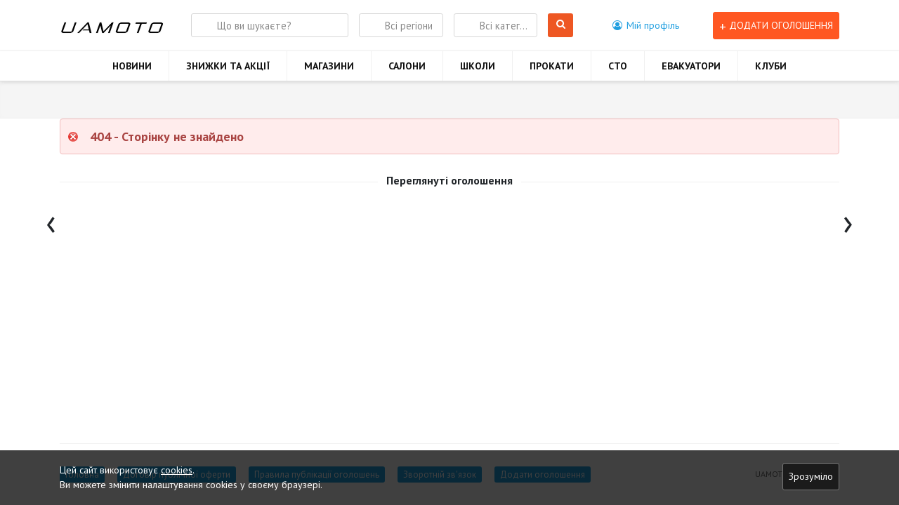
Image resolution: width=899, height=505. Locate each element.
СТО (617, 66)
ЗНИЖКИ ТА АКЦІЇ (228, 66)
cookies (176, 470)
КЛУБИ (771, 66)
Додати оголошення (776, 26)
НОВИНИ (132, 66)
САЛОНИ (407, 66)
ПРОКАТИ (552, 66)
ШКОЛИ (477, 66)
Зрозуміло (811, 476)
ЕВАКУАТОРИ (691, 66)
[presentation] (51, 221)
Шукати (561, 25)
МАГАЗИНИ (329, 66)
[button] (645, 25)
